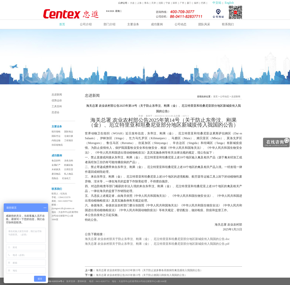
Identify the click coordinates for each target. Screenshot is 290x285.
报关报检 (56, 131)
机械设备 (68, 165)
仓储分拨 (68, 136)
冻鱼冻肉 (68, 160)
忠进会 (55, 112)
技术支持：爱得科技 (76, 281)
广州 (182, 3)
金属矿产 (56, 165)
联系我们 (228, 24)
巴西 (203, 3)
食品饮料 (56, 160)
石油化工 (66, 178)
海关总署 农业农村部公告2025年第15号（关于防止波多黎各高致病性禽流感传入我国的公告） (149, 270)
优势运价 (57, 100)
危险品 (55, 178)
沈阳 (161, 3)
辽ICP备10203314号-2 (53, 281)
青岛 (146, 3)
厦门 (189, 3)
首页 (62, 24)
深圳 (175, 3)
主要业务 (133, 24)
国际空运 (56, 136)
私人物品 (68, 174)
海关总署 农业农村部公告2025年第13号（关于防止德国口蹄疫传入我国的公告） (141, 275)
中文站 (217, 2)
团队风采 (204, 24)
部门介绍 (109, 24)
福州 (196, 3)
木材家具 (56, 169)
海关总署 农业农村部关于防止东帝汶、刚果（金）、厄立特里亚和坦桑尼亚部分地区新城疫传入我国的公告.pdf (157, 243)
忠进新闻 (57, 94)
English (229, 2)
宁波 (168, 3)
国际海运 (68, 131)
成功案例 (157, 24)
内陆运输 (56, 140)
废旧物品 (56, 174)
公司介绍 (86, 24)
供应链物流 (57, 145)
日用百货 (68, 169)
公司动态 (180, 24)
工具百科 (57, 106)
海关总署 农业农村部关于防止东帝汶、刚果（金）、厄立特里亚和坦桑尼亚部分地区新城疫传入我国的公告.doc (157, 239)
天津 (153, 3)
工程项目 (68, 140)
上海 (139, 3)
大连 (132, 3)
